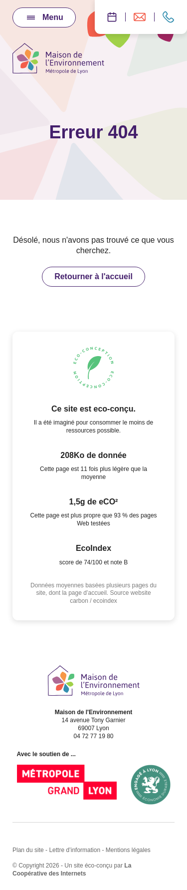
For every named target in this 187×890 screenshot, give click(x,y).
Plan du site (28, 850)
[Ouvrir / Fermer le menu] (44, 17)
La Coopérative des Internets (71, 869)
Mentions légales (128, 850)
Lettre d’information (74, 850)
